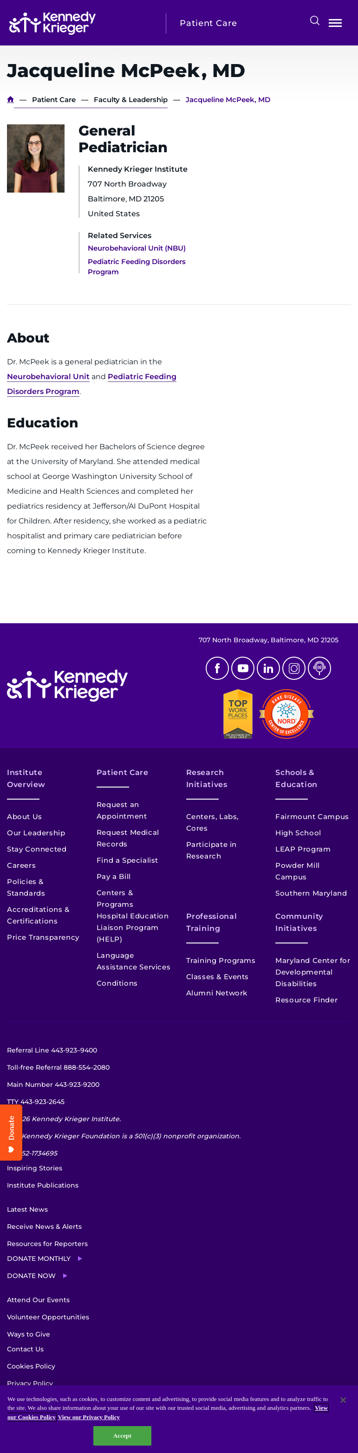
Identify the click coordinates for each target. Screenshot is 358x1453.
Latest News (27, 1209)
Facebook (217, 668)
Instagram (294, 668)
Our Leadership (36, 832)
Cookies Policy (31, 1366)
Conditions (117, 983)
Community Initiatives (299, 922)
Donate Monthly (39, 1258)
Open (335, 25)
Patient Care (54, 99)
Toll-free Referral (58, 1067)
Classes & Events (217, 976)
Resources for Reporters (47, 1244)
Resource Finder (306, 999)
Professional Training (211, 922)
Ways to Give (28, 1334)
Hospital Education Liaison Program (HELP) (133, 927)
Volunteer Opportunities (48, 1317)
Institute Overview (26, 778)
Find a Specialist (127, 860)
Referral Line (52, 1050)
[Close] (343, 1400)
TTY (36, 1101)
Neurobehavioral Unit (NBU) (137, 248)
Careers (21, 865)
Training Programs (221, 960)
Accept (122, 1435)
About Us (24, 816)
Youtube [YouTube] (242, 668)
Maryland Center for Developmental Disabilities (312, 972)
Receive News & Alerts (44, 1226)
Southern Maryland (311, 893)
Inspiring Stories (34, 1168)
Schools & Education (296, 778)
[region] (179, 1419)
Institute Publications (42, 1185)
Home (10, 99)
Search (314, 20)
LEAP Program (303, 849)
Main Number (53, 1084)
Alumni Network (216, 992)
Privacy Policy (30, 1383)
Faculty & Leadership (131, 99)
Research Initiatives (207, 778)
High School (298, 832)
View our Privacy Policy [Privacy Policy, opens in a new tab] (89, 1417)
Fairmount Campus (312, 816)
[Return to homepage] (80, 23)
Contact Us (25, 1349)
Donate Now (31, 1276)
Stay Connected (36, 849)
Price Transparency (43, 937)
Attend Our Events (38, 1300)
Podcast (319, 668)
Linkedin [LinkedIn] (268, 668)
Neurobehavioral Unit (48, 376)
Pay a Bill (114, 876)
